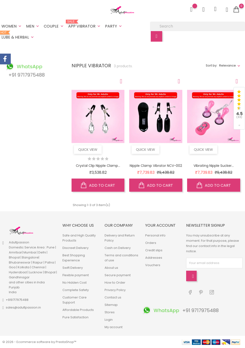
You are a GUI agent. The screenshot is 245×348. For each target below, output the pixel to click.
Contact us (113, 297)
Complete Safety (75, 290)
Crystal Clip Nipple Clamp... (98, 165)
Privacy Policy (115, 290)
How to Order (115, 282)
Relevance (227, 65)
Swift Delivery (72, 267)
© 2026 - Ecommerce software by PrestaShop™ (39, 342)
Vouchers (152, 265)
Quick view (87, 149)
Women (11, 26)
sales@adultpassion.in (23, 307)
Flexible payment (75, 275)
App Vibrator (84, 24)
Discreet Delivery (75, 248)
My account (113, 327)
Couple (54, 26)
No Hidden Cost (74, 282)
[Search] (197, 26)
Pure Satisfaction (75, 317)
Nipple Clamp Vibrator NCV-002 (156, 165)
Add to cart (98, 185)
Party (114, 26)
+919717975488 (17, 299)
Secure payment (118, 275)
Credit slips (153, 250)
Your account (160, 225)
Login (109, 319)
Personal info (155, 235)
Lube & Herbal (18, 35)
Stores (110, 312)
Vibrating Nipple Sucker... (214, 165)
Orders (150, 243)
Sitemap (111, 305)
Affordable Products (78, 310)
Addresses (153, 257)
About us (111, 267)
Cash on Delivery (118, 248)
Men (33, 26)
